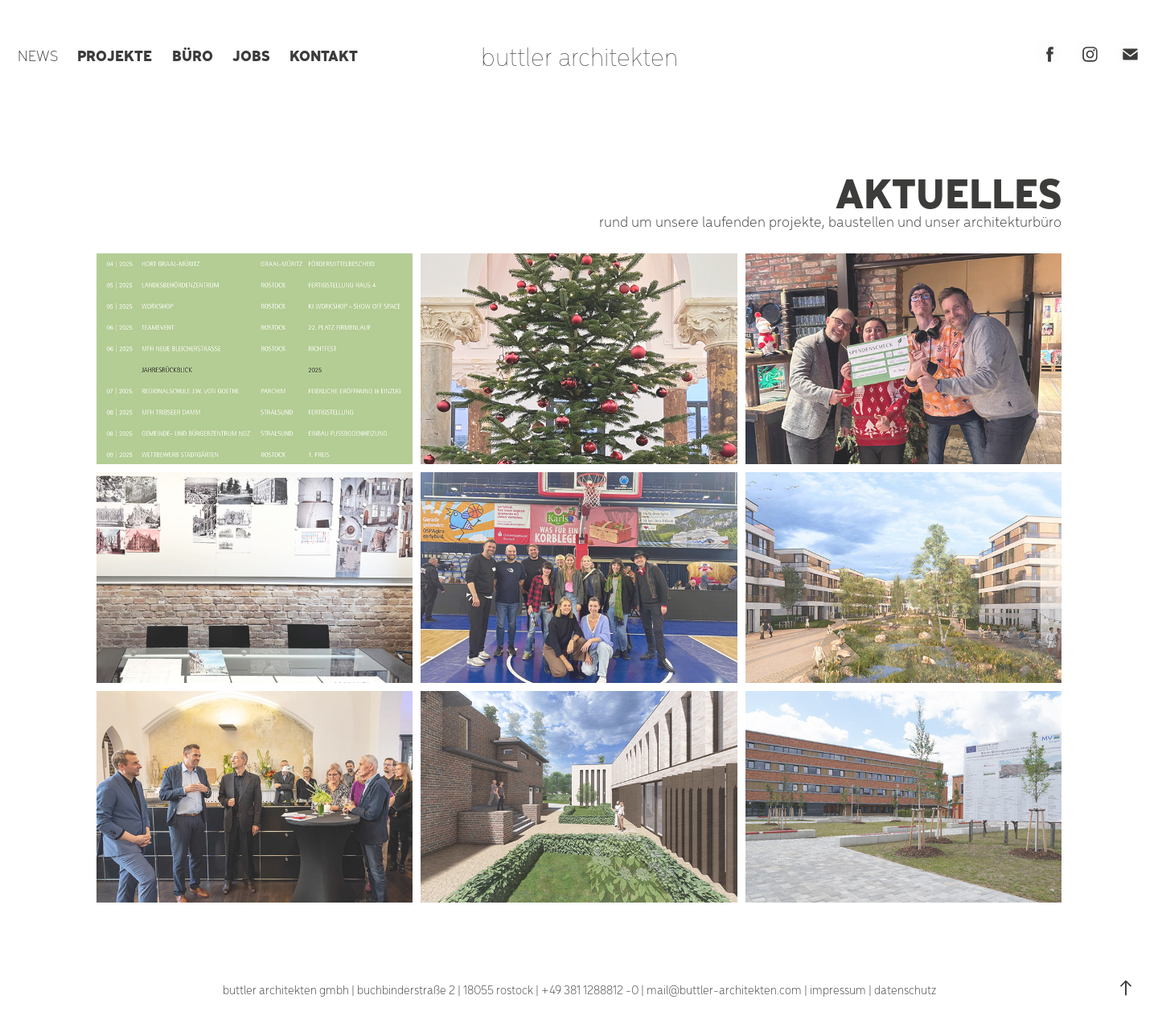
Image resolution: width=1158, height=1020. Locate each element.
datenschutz (905, 989)
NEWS (38, 55)
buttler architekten (579, 55)
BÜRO (192, 54)
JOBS (251, 54)
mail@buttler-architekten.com (724, 989)
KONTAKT (324, 54)
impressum (838, 989)
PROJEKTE (114, 54)
